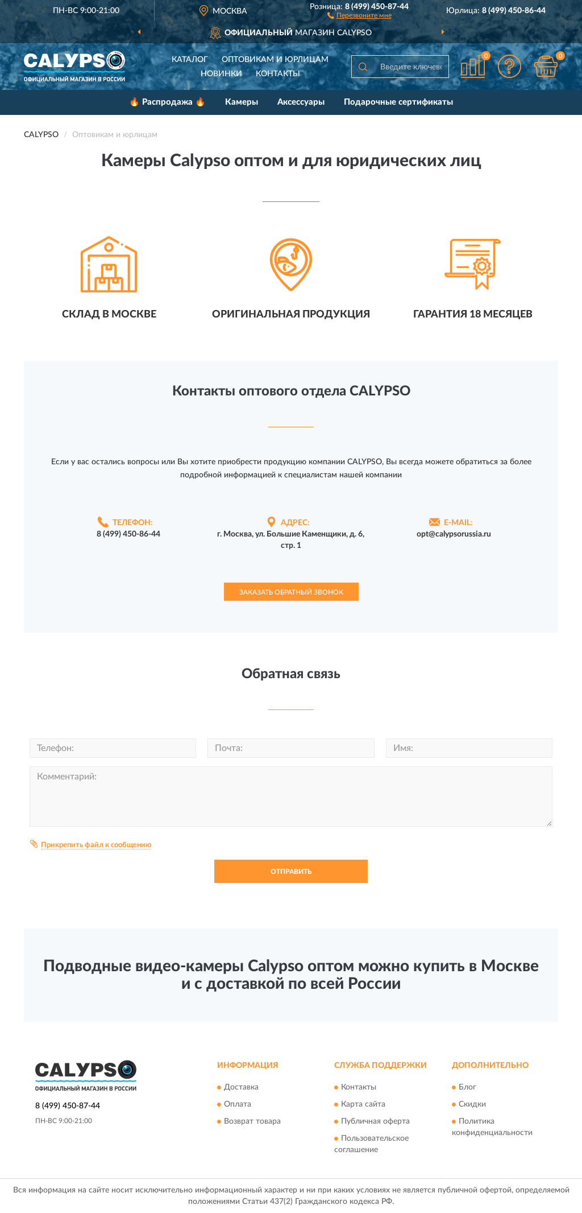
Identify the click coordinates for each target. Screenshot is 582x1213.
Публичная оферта (375, 1122)
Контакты (278, 74)
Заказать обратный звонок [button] (291, 592)
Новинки (221, 74)
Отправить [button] (291, 871)
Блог (467, 1088)
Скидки (472, 1105)
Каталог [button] (190, 60)
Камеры (241, 102)
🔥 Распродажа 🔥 (167, 102)
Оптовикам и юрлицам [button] (275, 60)
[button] (359, 14)
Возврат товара (252, 1122)
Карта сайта (363, 1105)
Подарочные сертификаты (398, 102)
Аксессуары (301, 102)
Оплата (237, 1105)
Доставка (241, 1088)
